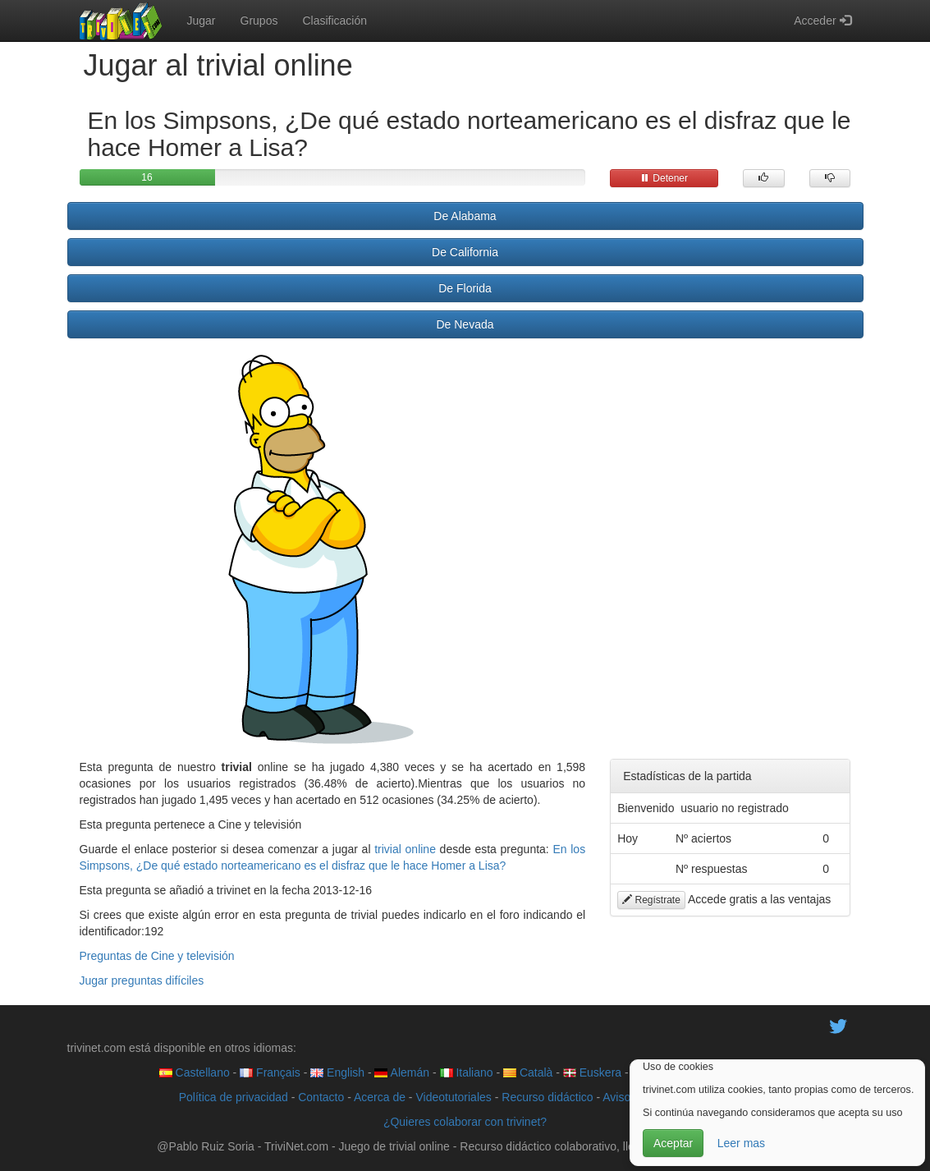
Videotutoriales (453, 1097)
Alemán (401, 1072)
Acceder (822, 20)
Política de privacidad (233, 1097)
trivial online (405, 849)
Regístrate (651, 900)
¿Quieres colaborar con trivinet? (465, 1121)
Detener (664, 178)
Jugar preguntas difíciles (142, 980)
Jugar (201, 20)
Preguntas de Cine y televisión (157, 955)
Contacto (321, 1097)
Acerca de (379, 1097)
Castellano (194, 1072)
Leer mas (741, 1143)
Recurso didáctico (547, 1097)
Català (527, 1072)
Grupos (259, 20)
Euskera (592, 1072)
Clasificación (334, 20)
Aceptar (673, 1143)
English (337, 1072)
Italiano (466, 1072)
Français (270, 1072)
